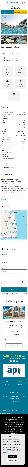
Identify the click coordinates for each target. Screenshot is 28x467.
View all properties (14, 345)
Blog (7, 387)
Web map (2, 412)
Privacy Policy (17, 282)
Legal (13, 410)
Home (7, 381)
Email (3, 260)
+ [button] (2, 212)
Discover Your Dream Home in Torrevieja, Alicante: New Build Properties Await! (14, 419)
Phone (3, 265)
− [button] (2, 215)
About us (20, 384)
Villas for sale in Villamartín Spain (14, 430)
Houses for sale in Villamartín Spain (14, 422)
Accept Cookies (12, 456)
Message (3, 271)
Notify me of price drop (10, 58)
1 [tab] (5, 339)
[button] (5, 53)
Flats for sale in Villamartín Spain (14, 424)
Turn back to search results (10, 60)
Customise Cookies (12, 460)
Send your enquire (14, 289)
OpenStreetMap (15, 239)
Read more (3, 199)
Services (7, 384)
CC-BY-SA (25, 239)
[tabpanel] (14, 320)
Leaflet (5, 239)
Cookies (23, 410)
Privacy (18, 410)
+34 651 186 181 (16, 401)
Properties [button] (20, 381)
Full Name (4, 254)
